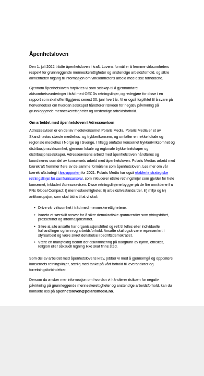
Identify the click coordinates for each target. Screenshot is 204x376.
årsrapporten (69, 172)
